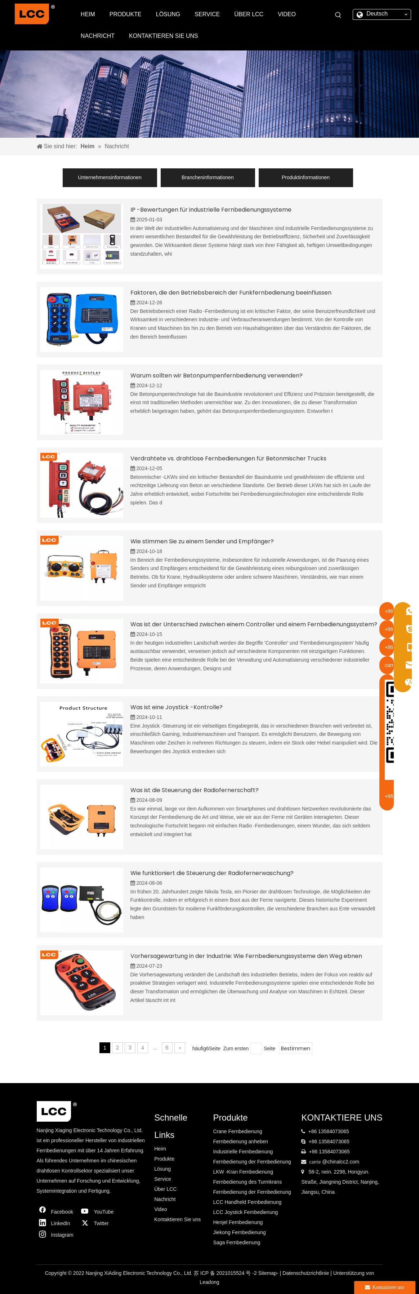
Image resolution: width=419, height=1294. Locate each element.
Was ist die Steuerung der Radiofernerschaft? (194, 790)
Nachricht (164, 1199)
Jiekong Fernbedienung (239, 1232)
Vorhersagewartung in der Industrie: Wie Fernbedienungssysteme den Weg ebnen (246, 956)
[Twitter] (99, 1223)
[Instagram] (56, 1235)
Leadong (209, 1282)
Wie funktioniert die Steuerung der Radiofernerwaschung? (212, 873)
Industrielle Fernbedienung (243, 1151)
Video (160, 1209)
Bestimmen (295, 1048)
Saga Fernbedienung (236, 1242)
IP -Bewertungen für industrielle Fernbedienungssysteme (210, 210)
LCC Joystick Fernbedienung (245, 1212)
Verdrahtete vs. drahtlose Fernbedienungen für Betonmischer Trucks (228, 458)
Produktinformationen (306, 177)
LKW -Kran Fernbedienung (243, 1172)
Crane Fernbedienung (237, 1131)
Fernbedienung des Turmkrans (247, 1182)
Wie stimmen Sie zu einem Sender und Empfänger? (202, 541)
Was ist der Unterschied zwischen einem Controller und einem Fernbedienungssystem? (253, 624)
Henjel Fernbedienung (238, 1222)
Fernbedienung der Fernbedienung (252, 1162)
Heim (160, 1149)
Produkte (164, 1159)
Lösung (162, 1169)
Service (162, 1179)
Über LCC (165, 1189)
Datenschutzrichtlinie (306, 1273)
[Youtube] (99, 1212)
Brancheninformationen (208, 177)
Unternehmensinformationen (110, 177)
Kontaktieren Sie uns (177, 1219)
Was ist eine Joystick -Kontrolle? (176, 707)
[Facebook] (56, 1212)
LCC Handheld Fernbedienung (247, 1202)
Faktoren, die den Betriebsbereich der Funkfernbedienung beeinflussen (230, 292)
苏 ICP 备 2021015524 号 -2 (226, 1273)
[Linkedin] (56, 1223)
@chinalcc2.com (340, 1162)
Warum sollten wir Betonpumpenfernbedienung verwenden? (216, 375)
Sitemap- (269, 1273)
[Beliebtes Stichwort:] (338, 15)
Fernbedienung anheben (240, 1141)
